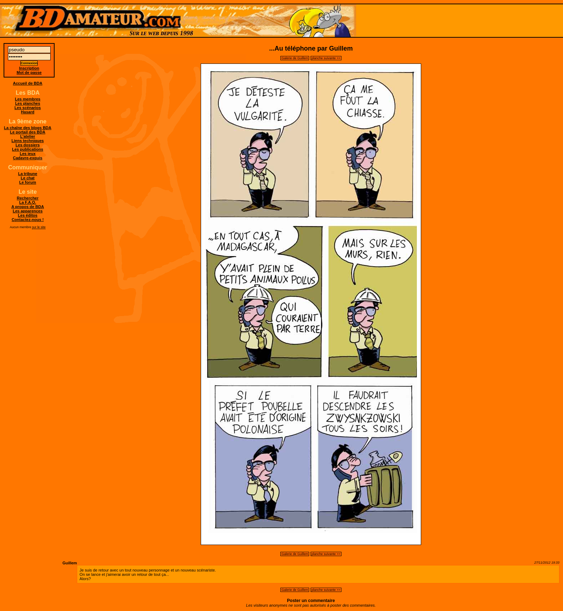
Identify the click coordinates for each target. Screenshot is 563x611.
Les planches (27, 103)
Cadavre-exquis (27, 158)
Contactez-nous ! (27, 219)
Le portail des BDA (27, 132)
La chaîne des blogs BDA (27, 128)
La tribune (27, 173)
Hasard (27, 112)
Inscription (29, 68)
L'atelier (27, 136)
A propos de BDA (27, 207)
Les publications (27, 149)
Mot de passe (29, 72)
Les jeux (28, 153)
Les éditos (27, 215)
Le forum (27, 182)
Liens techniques (27, 140)
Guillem (69, 563)
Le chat (28, 178)
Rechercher (28, 198)
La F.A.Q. (27, 202)
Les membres (28, 99)
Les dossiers (27, 145)
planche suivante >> (326, 58)
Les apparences (27, 211)
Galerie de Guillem (295, 58)
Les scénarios (27, 107)
